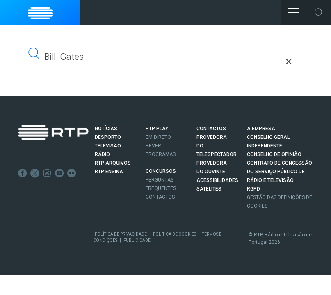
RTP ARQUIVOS (113, 163)
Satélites (208, 189)
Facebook (22, 173)
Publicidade (137, 240)
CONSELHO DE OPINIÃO (274, 154)
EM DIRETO (158, 137)
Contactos (160, 197)
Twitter (34, 173)
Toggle (318, 12)
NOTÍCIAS (106, 129)
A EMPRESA (261, 129)
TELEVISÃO (108, 146)
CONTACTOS (211, 129)
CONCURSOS (161, 171)
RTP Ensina (109, 172)
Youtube (59, 173)
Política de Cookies (174, 234)
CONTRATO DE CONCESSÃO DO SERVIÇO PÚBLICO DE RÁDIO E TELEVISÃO (279, 171)
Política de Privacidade (121, 234)
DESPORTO (108, 137)
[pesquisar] (102, 57)
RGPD (253, 189)
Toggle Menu (290, 9)
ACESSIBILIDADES (217, 180)
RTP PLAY (157, 129)
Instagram (47, 173)
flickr (71, 173)
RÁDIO (102, 154)
